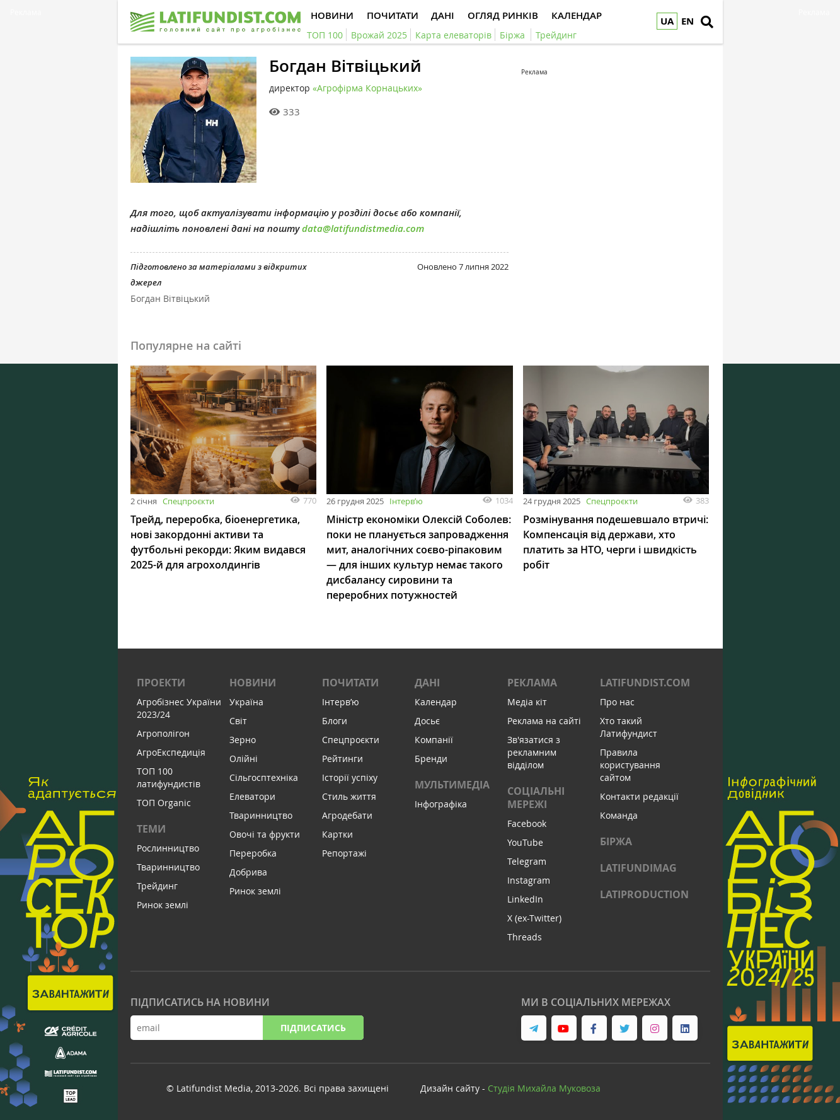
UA (667, 21)
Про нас (617, 702)
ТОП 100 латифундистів (168, 777)
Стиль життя (349, 796)
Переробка (253, 853)
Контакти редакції (639, 796)
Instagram (528, 880)
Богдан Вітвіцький (170, 298)
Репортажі (344, 853)
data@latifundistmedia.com (363, 228)
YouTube (525, 842)
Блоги (334, 721)
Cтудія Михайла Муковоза (544, 1088)
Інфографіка (441, 804)
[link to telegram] (533, 1028)
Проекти (161, 683)
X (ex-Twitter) (534, 918)
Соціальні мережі (536, 797)
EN (687, 21)
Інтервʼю (406, 501)
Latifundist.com (645, 683)
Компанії (434, 740)
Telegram (526, 861)
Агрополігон (163, 733)
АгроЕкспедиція (171, 752)
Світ (238, 721)
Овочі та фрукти (264, 834)
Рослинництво (168, 848)
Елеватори (252, 796)
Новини (252, 683)
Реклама (532, 683)
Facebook (526, 823)
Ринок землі (162, 905)
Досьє (427, 721)
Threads (524, 937)
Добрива (248, 872)
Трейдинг (157, 886)
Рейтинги (342, 759)
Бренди (431, 759)
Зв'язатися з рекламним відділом (533, 752)
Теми (151, 829)
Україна (246, 702)
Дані (427, 683)
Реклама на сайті (544, 721)
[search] (707, 22)
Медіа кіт (527, 702)
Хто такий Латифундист (628, 727)
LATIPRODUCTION (644, 894)
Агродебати (347, 815)
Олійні (243, 759)
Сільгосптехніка (263, 777)
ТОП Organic (164, 803)
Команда (619, 815)
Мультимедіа (452, 785)
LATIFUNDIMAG (638, 868)
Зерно (242, 740)
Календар (436, 702)
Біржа (616, 841)
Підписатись (313, 1028)
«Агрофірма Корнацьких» (367, 88)
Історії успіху (349, 777)
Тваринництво (168, 867)
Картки (337, 834)
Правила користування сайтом (630, 764)
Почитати (350, 683)
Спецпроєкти (188, 501)
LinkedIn (525, 899)
